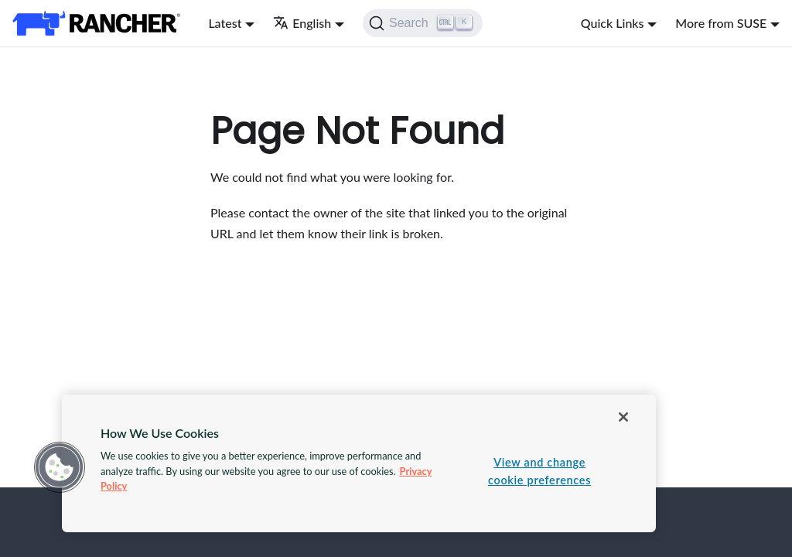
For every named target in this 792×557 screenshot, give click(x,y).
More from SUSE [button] (720, 22)
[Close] (623, 417)
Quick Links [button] (612, 22)
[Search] (423, 23)
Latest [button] (224, 22)
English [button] (302, 22)
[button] (59, 467)
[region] (359, 463)
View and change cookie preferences (539, 471)
